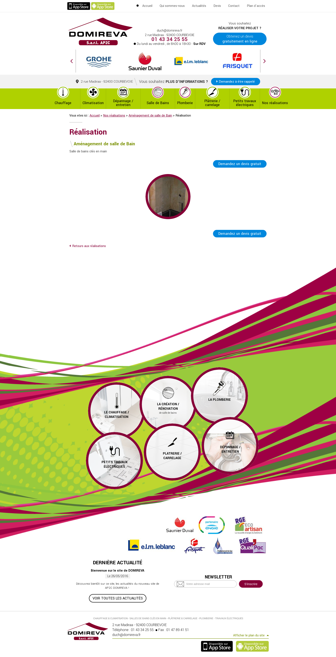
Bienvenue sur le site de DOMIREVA (117, 570)
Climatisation (93, 102)
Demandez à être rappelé (237, 81)
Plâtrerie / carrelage (212, 103)
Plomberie (185, 102)
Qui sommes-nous (172, 6)
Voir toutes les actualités (118, 598)
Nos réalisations (275, 102)
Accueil (147, 6)
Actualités (199, 6)
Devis (217, 6)
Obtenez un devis (239, 39)
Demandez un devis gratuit (239, 163)
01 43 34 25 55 (170, 39)
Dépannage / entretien (123, 103)
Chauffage (63, 102)
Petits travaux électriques (244, 103)
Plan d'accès (256, 6)
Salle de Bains (158, 102)
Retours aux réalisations (89, 246)
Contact (234, 6)
